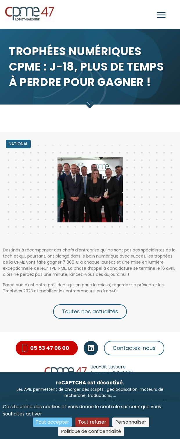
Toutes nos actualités (90, 311)
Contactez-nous (134, 348)
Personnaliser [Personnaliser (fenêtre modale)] (130, 422)
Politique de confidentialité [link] (91, 431)
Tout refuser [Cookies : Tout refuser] (92, 422)
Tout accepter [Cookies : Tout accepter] (52, 422)
